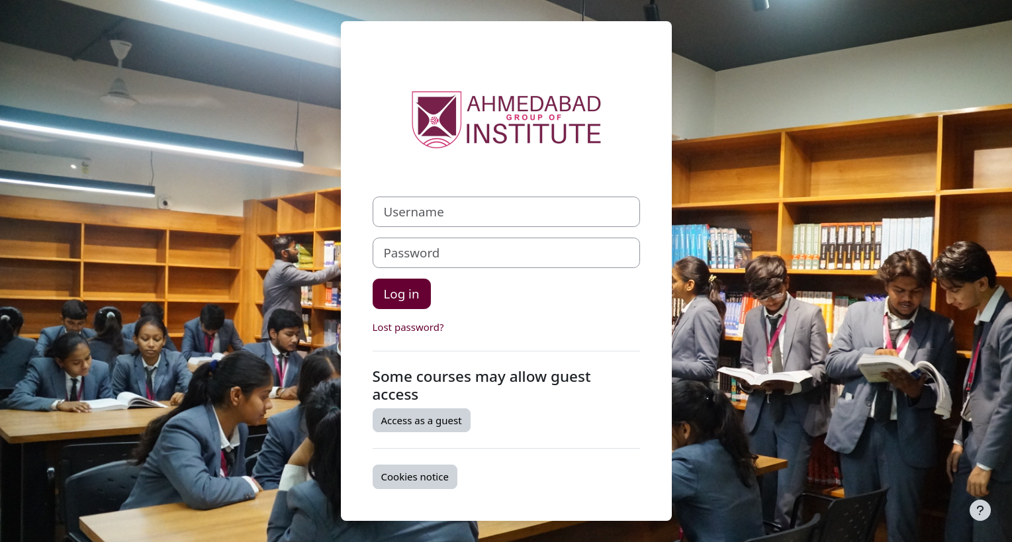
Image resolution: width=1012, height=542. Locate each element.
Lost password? (408, 327)
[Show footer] (980, 510)
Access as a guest (421, 420)
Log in (402, 293)
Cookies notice (415, 476)
